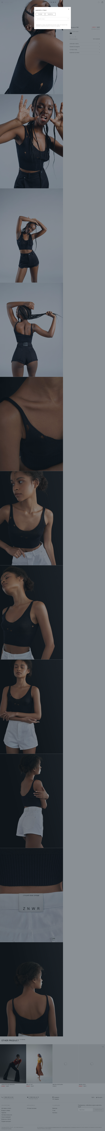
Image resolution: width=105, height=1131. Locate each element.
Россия (40, 14)
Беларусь (50, 14)
